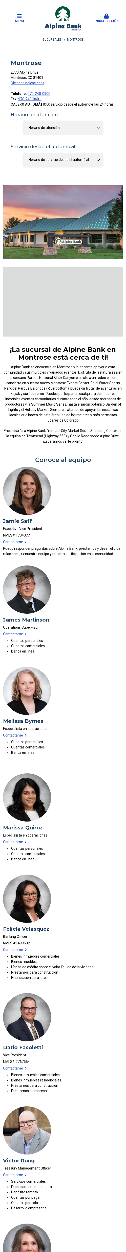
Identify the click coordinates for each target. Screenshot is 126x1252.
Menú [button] (19, 18)
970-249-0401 (29, 99)
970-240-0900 (39, 94)
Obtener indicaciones (27, 83)
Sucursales (52, 39)
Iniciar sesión (106, 18)
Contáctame (13, 542)
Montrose (75, 39)
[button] (106, 18)
